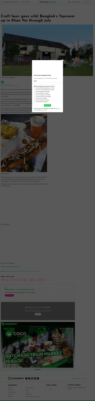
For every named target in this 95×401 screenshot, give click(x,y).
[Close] (63, 60)
